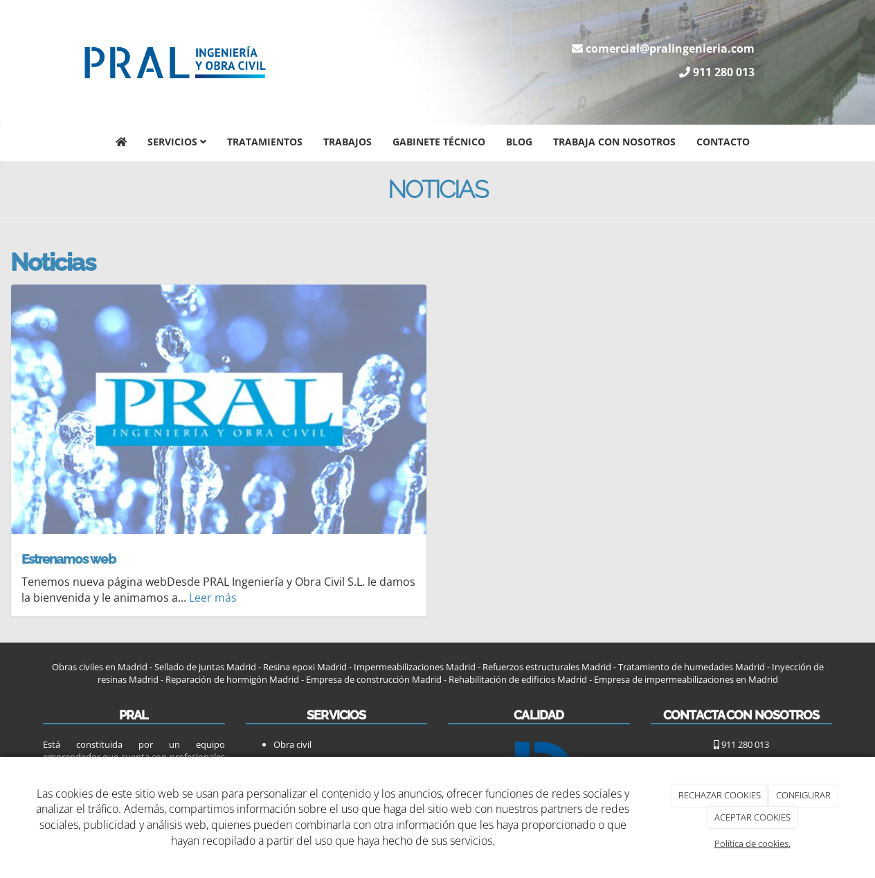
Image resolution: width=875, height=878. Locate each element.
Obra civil (292, 744)
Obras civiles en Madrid (99, 667)
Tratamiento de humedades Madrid (691, 667)
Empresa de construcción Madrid (374, 679)
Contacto (723, 141)
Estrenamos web (68, 558)
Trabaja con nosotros (614, 141)
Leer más (213, 597)
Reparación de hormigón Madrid (231, 679)
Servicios (176, 141)
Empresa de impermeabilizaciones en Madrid (686, 679)
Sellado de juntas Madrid (205, 667)
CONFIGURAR (803, 795)
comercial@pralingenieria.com (670, 48)
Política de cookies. (752, 843)
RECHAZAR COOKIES (719, 795)
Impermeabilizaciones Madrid (415, 667)
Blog (519, 141)
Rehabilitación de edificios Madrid (518, 679)
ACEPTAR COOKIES (752, 817)
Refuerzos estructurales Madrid (546, 667)
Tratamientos (265, 141)
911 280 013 (724, 72)
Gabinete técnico (439, 141)
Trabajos (347, 141)
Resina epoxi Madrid (305, 667)
